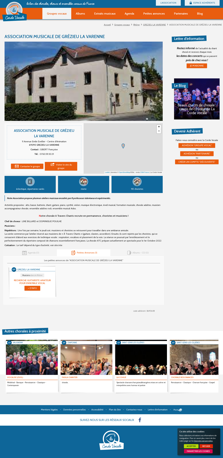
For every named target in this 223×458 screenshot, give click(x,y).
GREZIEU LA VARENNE (154, 24)
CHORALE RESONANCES (182, 377)
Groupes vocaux (122, 24)
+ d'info (32, 288)
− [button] (159, 131)
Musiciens (32, 275)
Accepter (191, 446)
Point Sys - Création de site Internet (178, 410)
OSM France (144, 172)
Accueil (107, 24)
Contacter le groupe (30, 166)
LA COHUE (121, 377)
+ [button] (159, 127)
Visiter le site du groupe (64, 166)
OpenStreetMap (124, 172)
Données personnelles (203, 441)
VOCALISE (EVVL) (15, 377)
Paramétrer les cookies (198, 451)
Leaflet (107, 172)
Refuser (206, 446)
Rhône (136, 24)
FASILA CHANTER (69, 377)
